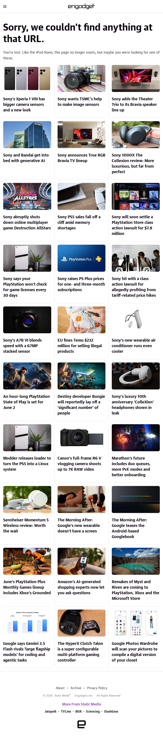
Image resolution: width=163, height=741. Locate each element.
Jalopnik (51, 711)
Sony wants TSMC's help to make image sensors (80, 102)
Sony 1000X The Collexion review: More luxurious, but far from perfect (133, 163)
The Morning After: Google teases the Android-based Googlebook (129, 528)
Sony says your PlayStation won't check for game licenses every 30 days (25, 287)
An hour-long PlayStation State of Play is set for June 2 (26, 402)
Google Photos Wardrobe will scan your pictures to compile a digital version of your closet (135, 652)
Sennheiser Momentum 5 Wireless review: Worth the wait (26, 525)
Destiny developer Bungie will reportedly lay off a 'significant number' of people (81, 405)
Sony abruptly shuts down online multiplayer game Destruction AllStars (27, 222)
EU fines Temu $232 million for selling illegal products (80, 346)
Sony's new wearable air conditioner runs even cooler (134, 346)
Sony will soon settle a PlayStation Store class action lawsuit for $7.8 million (132, 225)
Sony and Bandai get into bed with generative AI (26, 158)
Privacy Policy (97, 688)
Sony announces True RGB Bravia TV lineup (81, 158)
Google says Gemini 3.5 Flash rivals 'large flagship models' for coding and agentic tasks (26, 652)
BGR (78, 711)
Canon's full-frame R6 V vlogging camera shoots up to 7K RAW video (79, 463)
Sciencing (93, 711)
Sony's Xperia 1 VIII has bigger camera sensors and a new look (24, 104)
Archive (75, 688)
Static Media (61, 695)
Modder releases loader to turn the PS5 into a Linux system (27, 463)
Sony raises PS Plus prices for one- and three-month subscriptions (81, 284)
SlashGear (111, 711)
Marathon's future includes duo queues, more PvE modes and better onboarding (131, 466)
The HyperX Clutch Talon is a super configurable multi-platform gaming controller (80, 652)
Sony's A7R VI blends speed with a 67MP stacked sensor (22, 346)
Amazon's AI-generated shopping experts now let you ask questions (81, 587)
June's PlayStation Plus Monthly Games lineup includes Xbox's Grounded (27, 587)
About (60, 688)
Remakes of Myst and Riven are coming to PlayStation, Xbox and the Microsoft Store (135, 590)
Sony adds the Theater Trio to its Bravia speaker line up (134, 104)
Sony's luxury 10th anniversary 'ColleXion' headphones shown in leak (133, 405)
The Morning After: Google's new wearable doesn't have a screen (79, 525)
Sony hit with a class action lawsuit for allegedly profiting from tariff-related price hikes (134, 287)
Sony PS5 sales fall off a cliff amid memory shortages (79, 222)
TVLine (66, 711)
